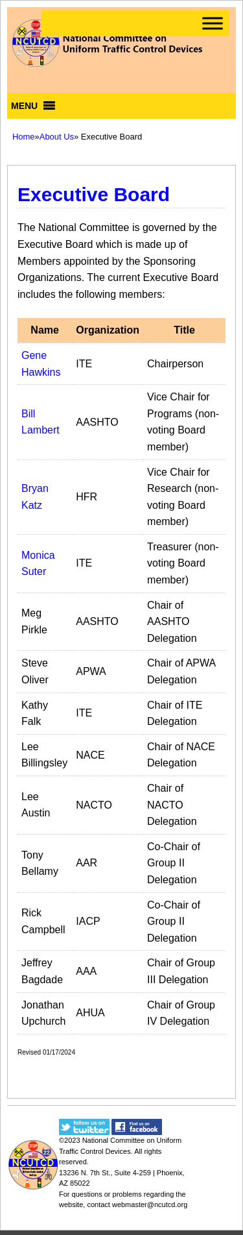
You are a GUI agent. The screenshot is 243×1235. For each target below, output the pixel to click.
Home (23, 136)
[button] (24, 106)
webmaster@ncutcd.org (149, 1204)
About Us (57, 136)
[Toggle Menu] (212, 23)
